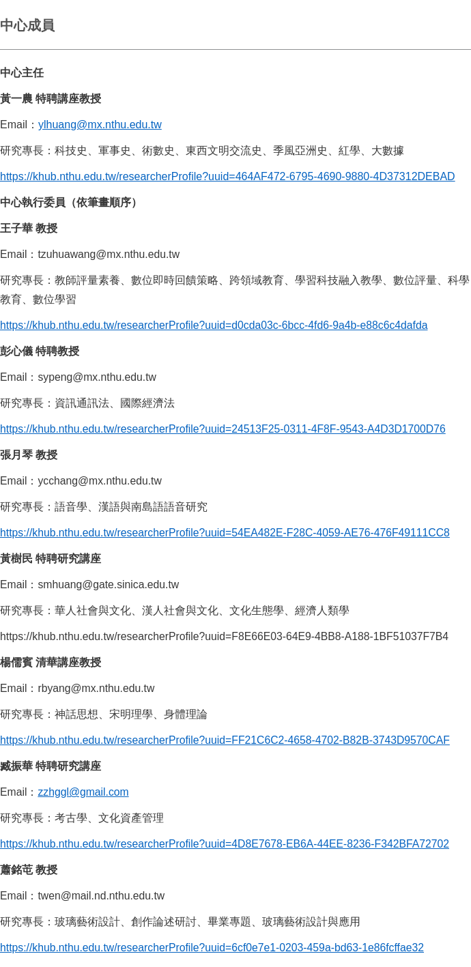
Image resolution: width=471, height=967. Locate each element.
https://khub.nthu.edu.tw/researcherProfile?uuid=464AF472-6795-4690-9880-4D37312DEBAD (227, 176)
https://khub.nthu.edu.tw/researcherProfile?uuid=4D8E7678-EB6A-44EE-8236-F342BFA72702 (224, 844)
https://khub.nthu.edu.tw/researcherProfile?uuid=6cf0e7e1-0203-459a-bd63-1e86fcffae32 (212, 947)
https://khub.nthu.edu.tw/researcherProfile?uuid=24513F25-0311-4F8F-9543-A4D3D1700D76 (223, 429)
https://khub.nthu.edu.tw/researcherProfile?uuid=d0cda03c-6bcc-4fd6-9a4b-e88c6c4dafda (213, 325)
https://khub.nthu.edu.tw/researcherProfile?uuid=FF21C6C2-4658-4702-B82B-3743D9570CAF (225, 740)
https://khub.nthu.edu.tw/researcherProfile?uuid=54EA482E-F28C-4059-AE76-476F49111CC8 (225, 532)
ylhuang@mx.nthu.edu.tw (100, 124)
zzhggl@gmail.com (83, 792)
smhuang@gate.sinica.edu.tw (108, 584)
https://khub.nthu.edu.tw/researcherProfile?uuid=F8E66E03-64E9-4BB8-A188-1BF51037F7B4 (224, 636)
